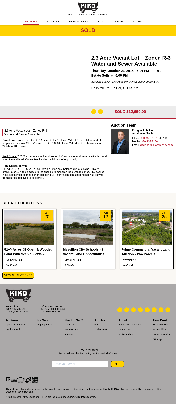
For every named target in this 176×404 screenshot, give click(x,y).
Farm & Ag (69, 324)
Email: (135, 145)
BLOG (101, 21)
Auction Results (14, 329)
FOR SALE (53, 21)
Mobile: (136, 141)
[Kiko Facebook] (140, 309)
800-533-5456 (58, 309)
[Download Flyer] (93, 111)
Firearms (68, 334)
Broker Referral (126, 334)
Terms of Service (161, 334)
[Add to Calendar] (100, 111)
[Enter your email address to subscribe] (80, 364)
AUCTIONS (30, 21)
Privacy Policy (160, 324)
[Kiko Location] (133, 309)
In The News (100, 329)
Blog (96, 324)
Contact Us (124, 329)
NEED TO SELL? (78, 21)
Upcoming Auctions (15, 324)
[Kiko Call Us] (119, 309)
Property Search (45, 324)
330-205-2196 (149, 141)
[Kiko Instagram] (167, 309)
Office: (136, 138)
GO (116, 364)
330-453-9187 (148, 138)
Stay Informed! (88, 350)
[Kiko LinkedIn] (147, 309)
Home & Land (71, 329)
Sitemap (157, 339)
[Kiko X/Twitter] (154, 309)
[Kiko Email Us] (126, 309)
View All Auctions (17, 275)
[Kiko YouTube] (161, 309)
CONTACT (139, 21)
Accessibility (159, 329)
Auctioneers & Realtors (130, 324)
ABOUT (119, 21)
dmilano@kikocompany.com (156, 145)
